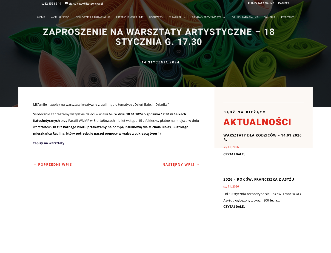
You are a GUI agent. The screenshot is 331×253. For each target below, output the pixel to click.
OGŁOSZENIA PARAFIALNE (93, 17)
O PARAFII (175, 17)
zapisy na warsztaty (48, 143)
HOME (41, 17)
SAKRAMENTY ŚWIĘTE (206, 17)
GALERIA (269, 17)
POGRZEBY (155, 17)
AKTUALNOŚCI (60, 17)
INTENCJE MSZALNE (129, 17)
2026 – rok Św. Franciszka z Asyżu (258, 179)
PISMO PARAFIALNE (261, 3)
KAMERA (284, 3)
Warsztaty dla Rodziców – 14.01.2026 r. (262, 137)
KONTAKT (287, 17)
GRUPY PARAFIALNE (245, 17)
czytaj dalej (234, 154)
